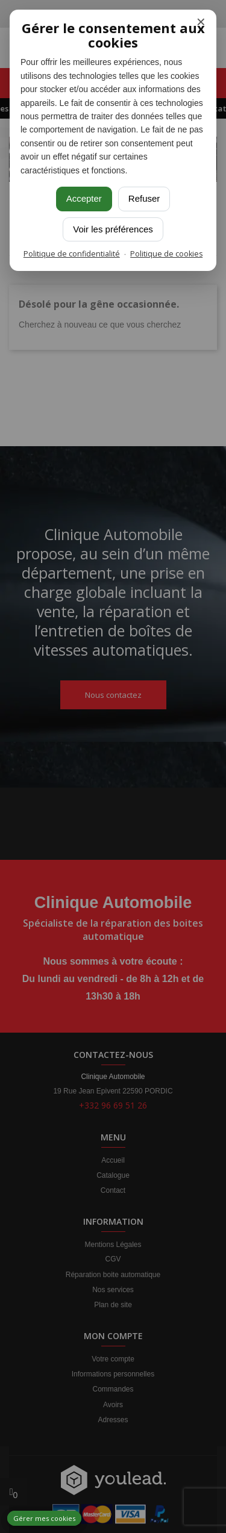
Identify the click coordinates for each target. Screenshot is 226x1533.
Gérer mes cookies (44, 1518)
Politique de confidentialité (72, 254)
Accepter (84, 198)
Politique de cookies (166, 254)
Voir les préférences (113, 229)
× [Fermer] (201, 22)
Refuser (144, 198)
